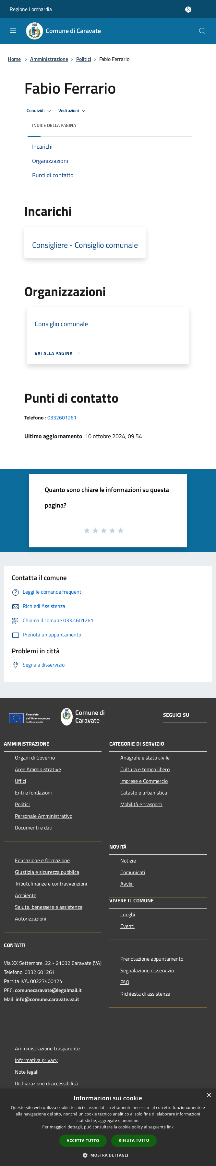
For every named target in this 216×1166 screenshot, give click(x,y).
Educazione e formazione (42, 860)
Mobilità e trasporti (141, 804)
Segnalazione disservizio (147, 970)
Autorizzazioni (30, 918)
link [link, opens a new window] (170, 1127)
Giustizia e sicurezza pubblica (47, 872)
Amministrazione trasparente (47, 1048)
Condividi (40, 111)
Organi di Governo (35, 757)
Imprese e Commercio (144, 781)
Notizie (128, 860)
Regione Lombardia (31, 9)
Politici (83, 59)
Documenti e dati (34, 827)
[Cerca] (202, 31)
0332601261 (62, 417)
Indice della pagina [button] (54, 125)
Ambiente (25, 895)
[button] (108, 1155)
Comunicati (132, 872)
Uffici (20, 781)
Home (14, 59)
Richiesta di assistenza (145, 994)
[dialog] (108, 1127)
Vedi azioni (73, 111)
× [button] (208, 1095)
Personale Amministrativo (43, 816)
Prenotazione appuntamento (151, 959)
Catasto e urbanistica (143, 792)
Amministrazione (49, 59)
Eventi (127, 926)
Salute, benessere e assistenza (48, 907)
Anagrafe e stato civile (145, 757)
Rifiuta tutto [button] (134, 1140)
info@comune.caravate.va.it (47, 999)
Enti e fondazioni (33, 792)
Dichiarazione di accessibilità (46, 1083)
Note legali (27, 1072)
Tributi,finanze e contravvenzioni (51, 883)
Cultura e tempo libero (145, 769)
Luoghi (127, 914)
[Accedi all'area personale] (188, 9)
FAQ (124, 982)
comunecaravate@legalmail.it (48, 990)
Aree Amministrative (38, 769)
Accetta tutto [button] (83, 1140)
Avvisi (127, 884)
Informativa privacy (36, 1060)
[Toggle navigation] (13, 30)
